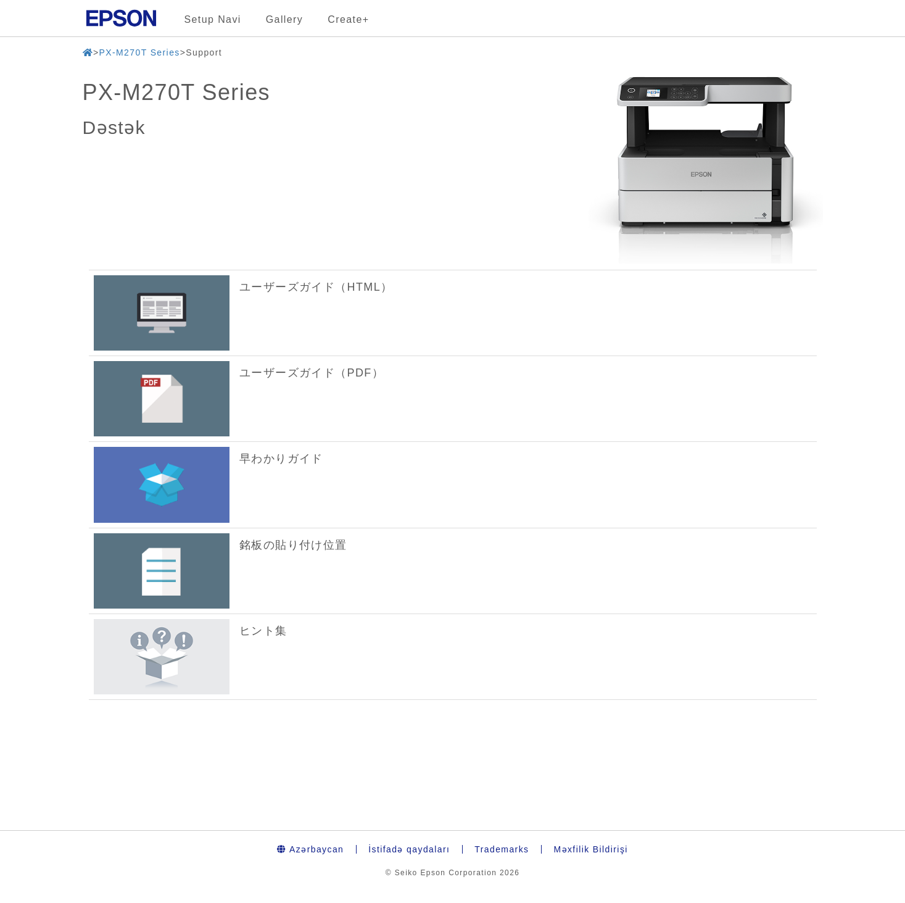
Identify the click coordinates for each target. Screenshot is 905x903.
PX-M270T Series (139, 52)
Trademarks (501, 849)
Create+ (348, 19)
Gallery (284, 19)
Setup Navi (212, 19)
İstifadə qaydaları (409, 849)
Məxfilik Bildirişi (590, 849)
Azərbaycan (310, 849)
